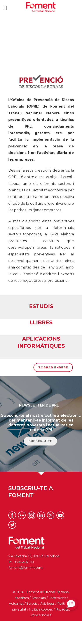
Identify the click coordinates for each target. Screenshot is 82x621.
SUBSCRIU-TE (40, 441)
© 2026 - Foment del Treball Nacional (41, 592)
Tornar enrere (53, 367)
